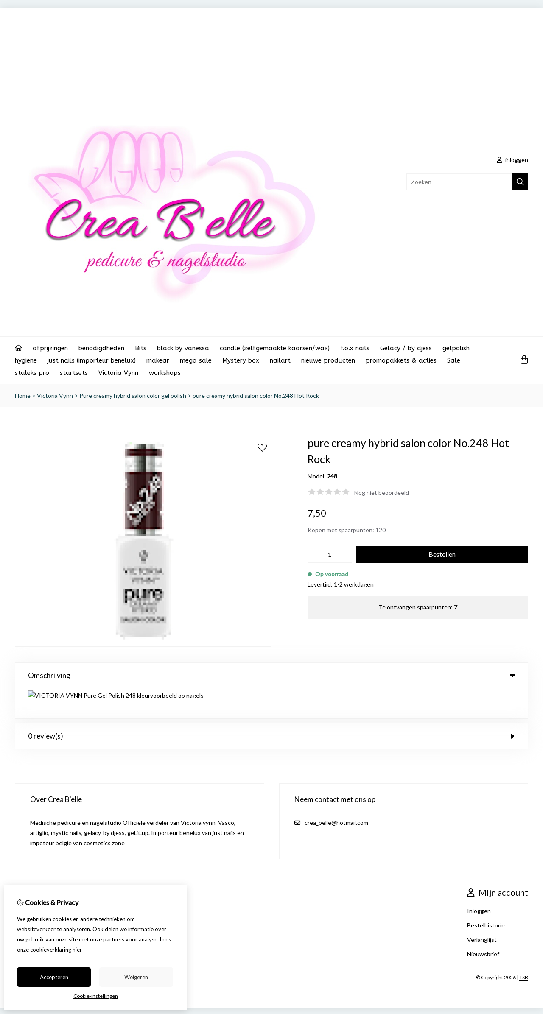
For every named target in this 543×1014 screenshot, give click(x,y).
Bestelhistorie (486, 895)
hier (77, 949)
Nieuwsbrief (483, 923)
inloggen (512, 159)
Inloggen (479, 880)
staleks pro (32, 373)
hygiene (26, 360)
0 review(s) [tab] (271, 705)
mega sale (196, 360)
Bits (140, 348)
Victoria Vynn (118, 373)
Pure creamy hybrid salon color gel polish (132, 395)
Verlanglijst (482, 909)
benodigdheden (101, 348)
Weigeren (136, 977)
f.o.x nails (354, 348)
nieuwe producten (328, 360)
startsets (74, 373)
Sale (453, 360)
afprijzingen (50, 348)
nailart (280, 360)
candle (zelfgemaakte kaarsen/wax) (275, 348)
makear (157, 360)
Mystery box (240, 360)
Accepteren (54, 977)
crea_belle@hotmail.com (336, 792)
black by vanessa (183, 348)
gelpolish (456, 348)
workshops (165, 373)
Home (23, 395)
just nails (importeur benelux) (92, 360)
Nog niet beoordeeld (381, 492)
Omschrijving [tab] (271, 675)
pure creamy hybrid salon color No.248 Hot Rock (256, 395)
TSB (523, 947)
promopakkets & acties (401, 360)
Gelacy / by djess (406, 348)
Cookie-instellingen (95, 996)
